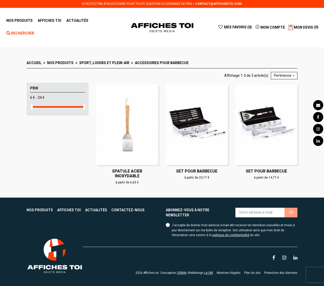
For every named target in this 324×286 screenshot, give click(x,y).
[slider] (32, 107)
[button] (49, 20)
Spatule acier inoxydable (127, 173)
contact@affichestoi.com (218, 4)
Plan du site (252, 273)
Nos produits (40, 210)
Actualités (96, 210)
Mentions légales (228, 273)
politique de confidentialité (230, 235)
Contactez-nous (128, 210)
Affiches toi (69, 210)
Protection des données (280, 273)
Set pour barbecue (196, 171)
